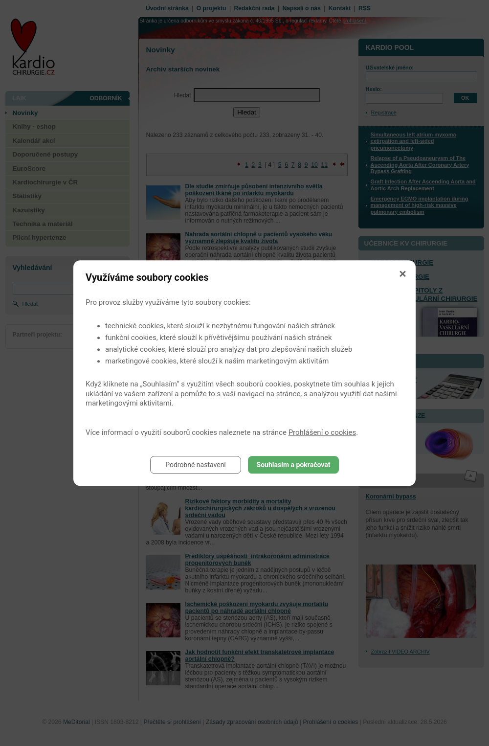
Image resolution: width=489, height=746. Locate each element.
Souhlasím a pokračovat (294, 465)
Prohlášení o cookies (322, 432)
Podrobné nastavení (195, 465)
